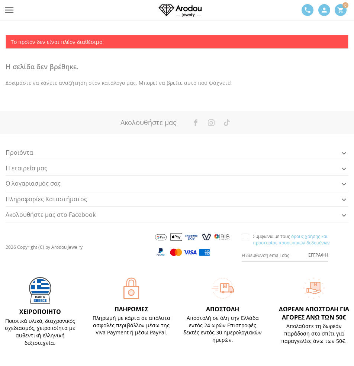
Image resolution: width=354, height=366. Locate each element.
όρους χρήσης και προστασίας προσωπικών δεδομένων (291, 239)
